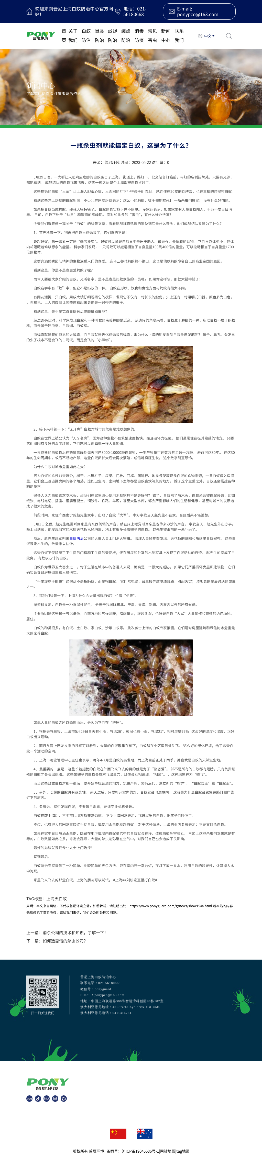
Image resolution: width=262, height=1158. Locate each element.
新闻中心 (165, 35)
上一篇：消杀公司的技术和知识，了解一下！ (67, 932)
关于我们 (73, 35)
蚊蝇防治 (112, 35)
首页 (64, 35)
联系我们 (179, 35)
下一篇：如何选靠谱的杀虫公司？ (57, 941)
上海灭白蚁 (56, 898)
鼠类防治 (99, 35)
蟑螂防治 (125, 35)
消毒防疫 (139, 35)
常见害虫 (152, 35)
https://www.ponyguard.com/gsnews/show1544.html (170, 905)
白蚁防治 (86, 35)
